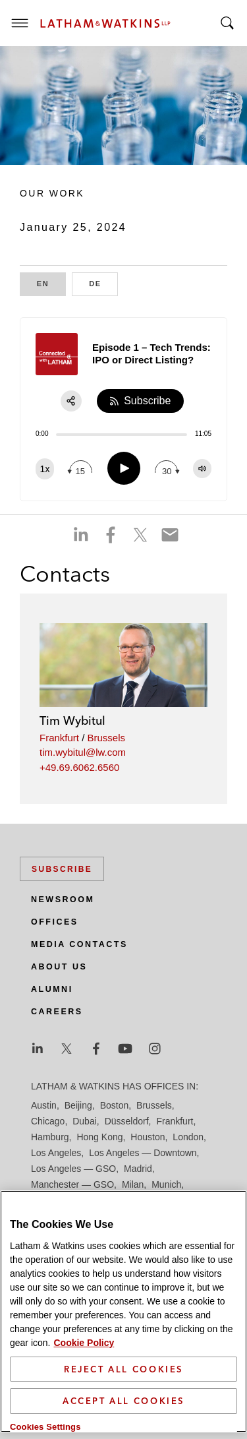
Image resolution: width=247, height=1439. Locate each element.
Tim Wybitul (72, 720)
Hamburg (50, 1137)
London (188, 1137)
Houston (147, 1137)
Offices (54, 922)
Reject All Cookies (123, 1369)
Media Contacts (79, 944)
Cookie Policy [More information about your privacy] (83, 1342)
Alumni (52, 989)
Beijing (78, 1105)
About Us (59, 966)
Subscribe (62, 869)
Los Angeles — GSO (73, 1168)
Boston (114, 1105)
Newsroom (62, 899)
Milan (133, 1184)
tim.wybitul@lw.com (83, 752)
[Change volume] (202, 468)
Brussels (107, 737)
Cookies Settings (45, 1427)
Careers (57, 1011)
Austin (44, 1105)
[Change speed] (45, 468)
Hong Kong (99, 1137)
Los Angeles (56, 1153)
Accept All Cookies (123, 1400)
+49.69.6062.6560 (79, 767)
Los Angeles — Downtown (142, 1153)
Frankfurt (59, 737)
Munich (166, 1184)
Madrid (138, 1168)
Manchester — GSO (72, 1184)
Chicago (48, 1121)
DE (103, 283)
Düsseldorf (127, 1121)
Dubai (84, 1121)
